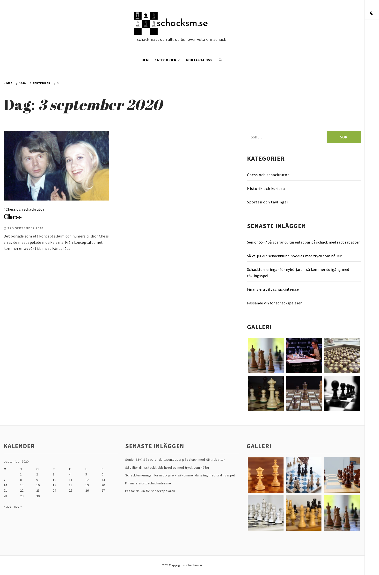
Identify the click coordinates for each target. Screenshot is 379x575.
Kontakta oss (199, 60)
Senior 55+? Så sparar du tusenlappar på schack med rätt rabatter (303, 242)
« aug (8, 506)
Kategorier (167, 60)
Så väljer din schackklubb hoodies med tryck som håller (294, 255)
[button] (371, 13)
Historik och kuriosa (266, 188)
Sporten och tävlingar (267, 202)
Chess (13, 216)
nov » (18, 506)
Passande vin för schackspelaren (275, 303)
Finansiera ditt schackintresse (273, 289)
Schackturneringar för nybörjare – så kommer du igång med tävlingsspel (298, 272)
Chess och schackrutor (25, 209)
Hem (145, 60)
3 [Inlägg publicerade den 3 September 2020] (53, 474)
